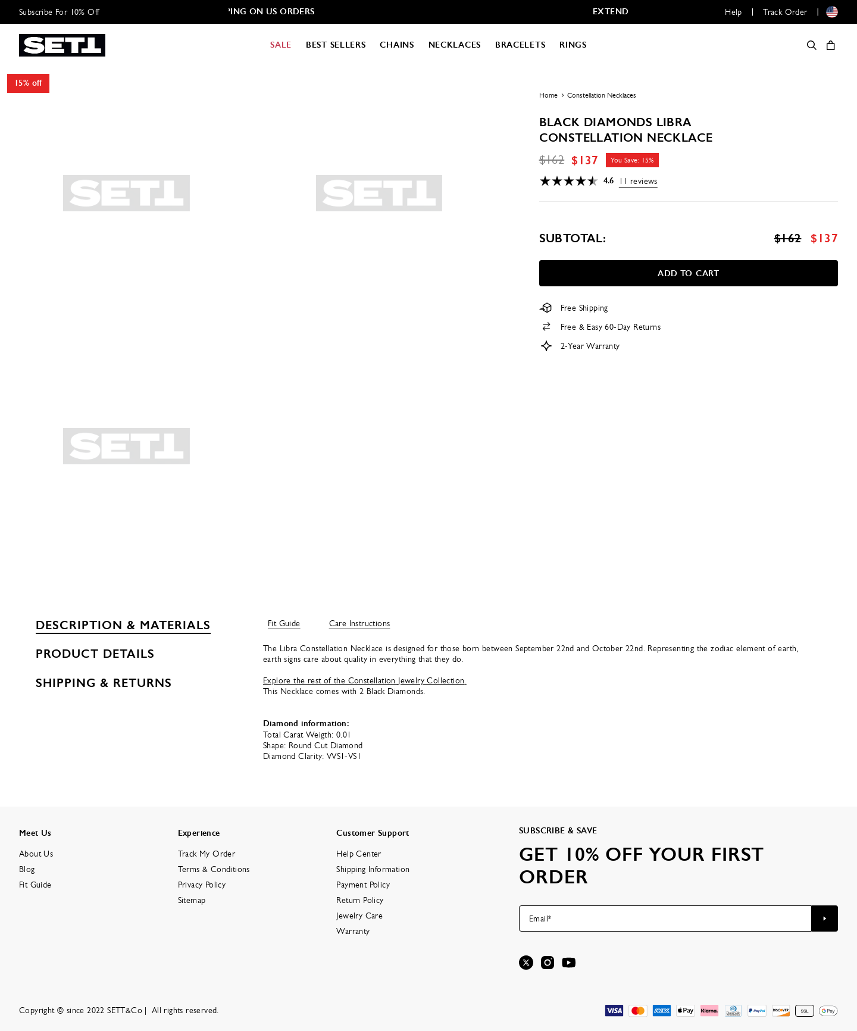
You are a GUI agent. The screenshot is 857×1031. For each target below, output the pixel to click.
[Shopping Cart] (831, 45)
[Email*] (665, 918)
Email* (540, 918)
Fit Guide (284, 623)
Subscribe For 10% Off (59, 12)
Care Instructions (359, 623)
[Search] (812, 45)
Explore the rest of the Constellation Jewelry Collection (365, 680)
